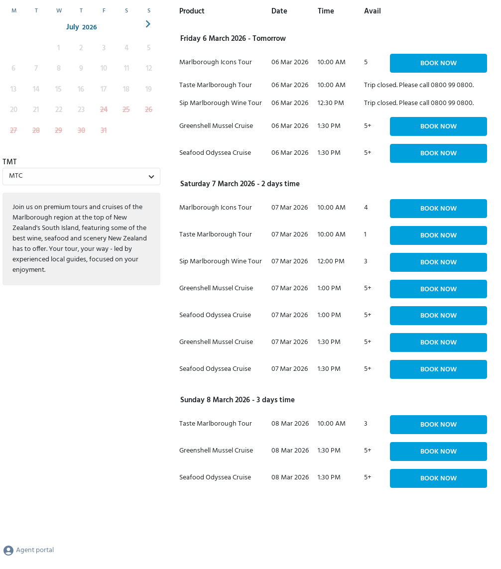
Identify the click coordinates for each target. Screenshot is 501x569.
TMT (9, 162)
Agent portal (28, 550)
